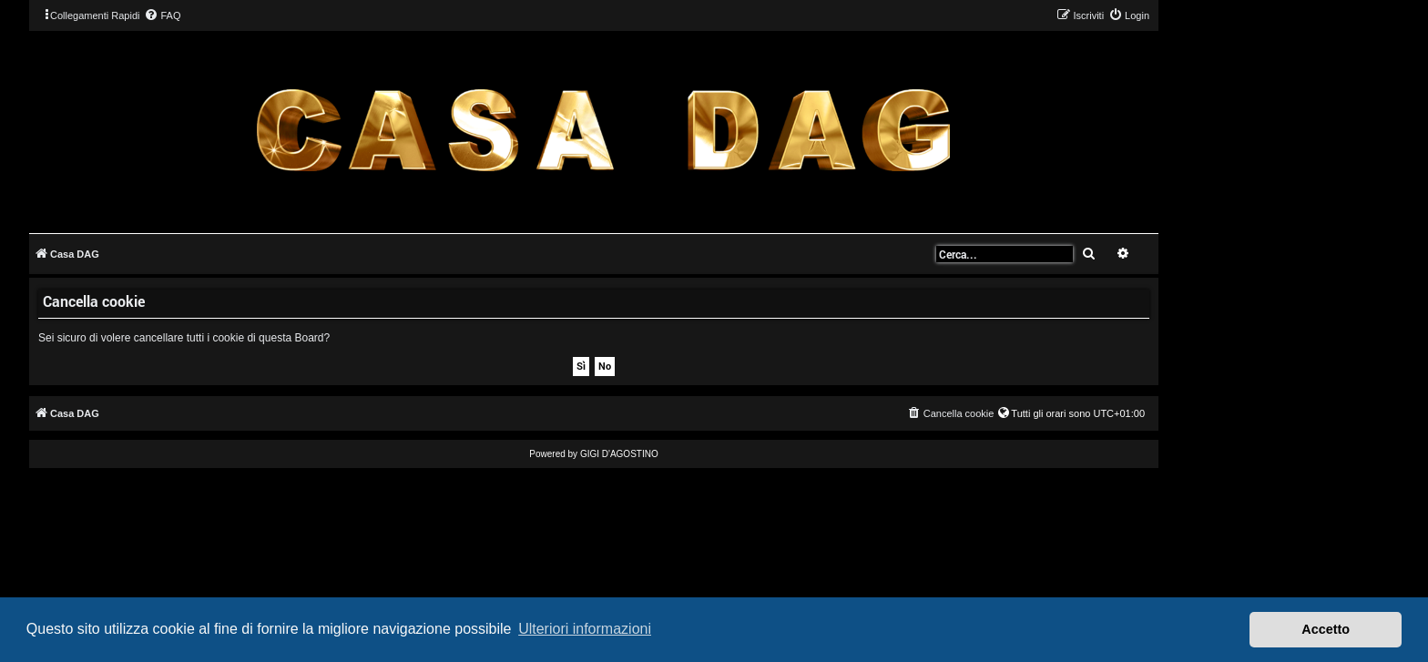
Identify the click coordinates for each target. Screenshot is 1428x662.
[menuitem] (162, 15)
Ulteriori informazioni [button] (584, 629)
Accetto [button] (1325, 629)
